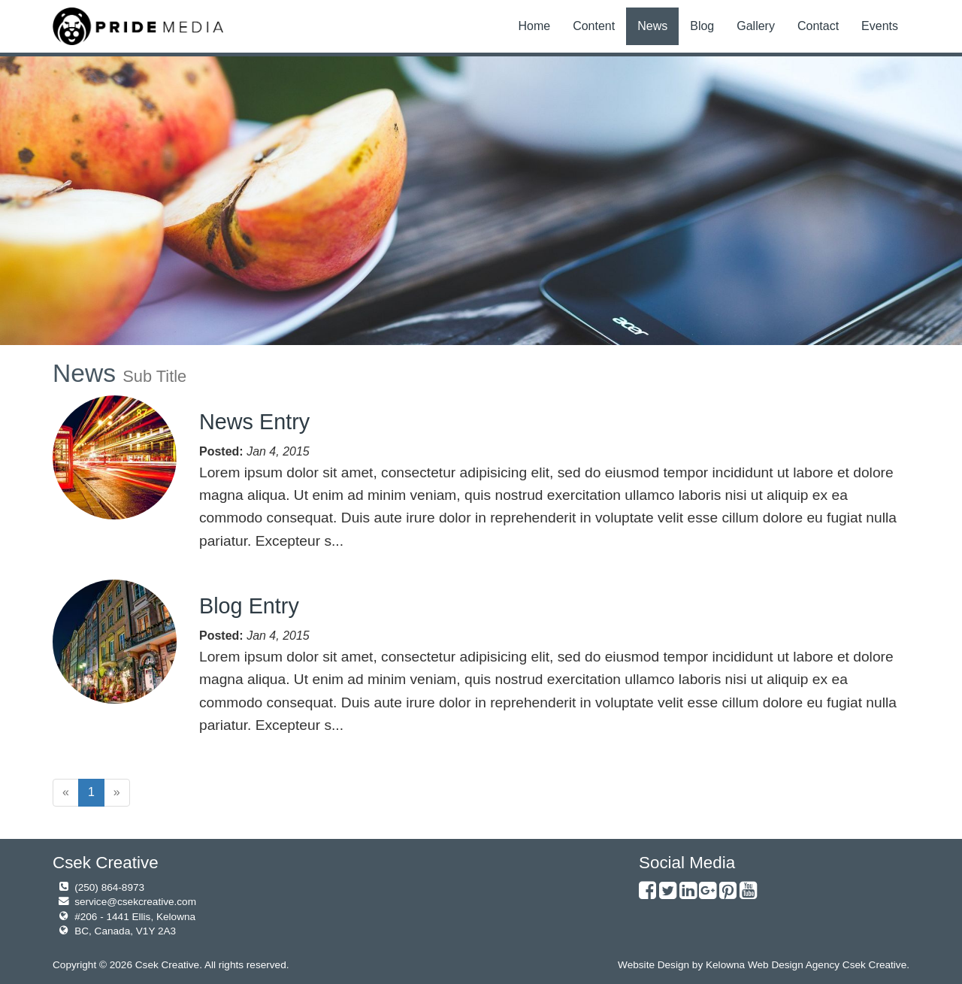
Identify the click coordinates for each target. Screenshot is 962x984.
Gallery (756, 26)
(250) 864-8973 (109, 887)
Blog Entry (249, 606)
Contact (818, 26)
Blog (702, 26)
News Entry (254, 422)
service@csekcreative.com (135, 901)
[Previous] (66, 793)
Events (879, 26)
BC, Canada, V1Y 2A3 (125, 931)
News (652, 26)
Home (534, 26)
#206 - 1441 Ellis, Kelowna (134, 916)
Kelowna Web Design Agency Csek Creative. (807, 964)
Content (594, 26)
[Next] (117, 793)
